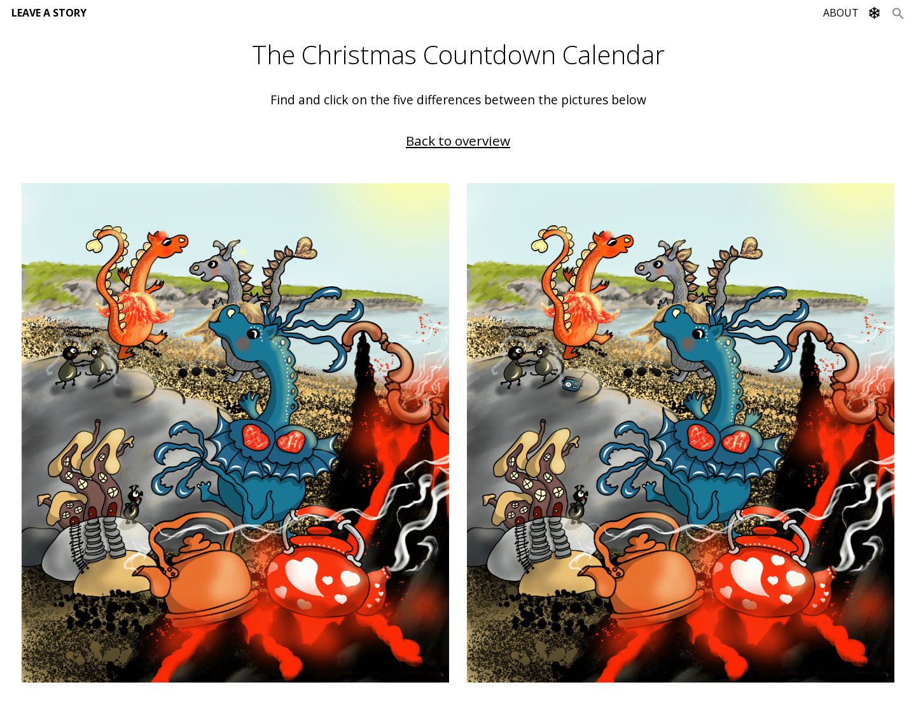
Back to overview (458, 140)
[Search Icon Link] (898, 13)
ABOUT (841, 13)
